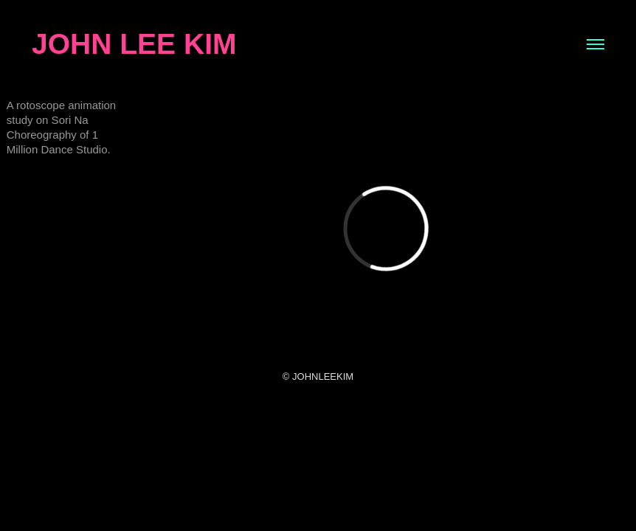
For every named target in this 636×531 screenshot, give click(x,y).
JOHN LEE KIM (134, 44)
